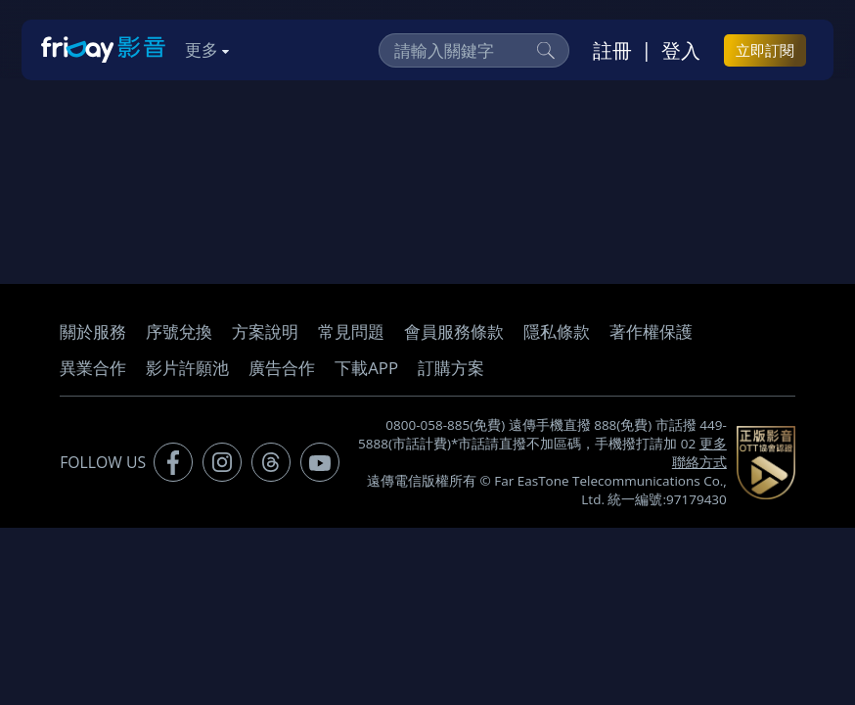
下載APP (366, 367)
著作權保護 (651, 331)
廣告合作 (281, 367)
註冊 (612, 50)
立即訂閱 (765, 50)
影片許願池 (187, 367)
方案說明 (265, 331)
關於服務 (93, 331)
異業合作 (93, 367)
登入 (680, 50)
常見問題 (351, 331)
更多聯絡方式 (699, 453)
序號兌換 (179, 331)
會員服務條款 (454, 331)
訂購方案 (451, 367)
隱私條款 (556, 331)
